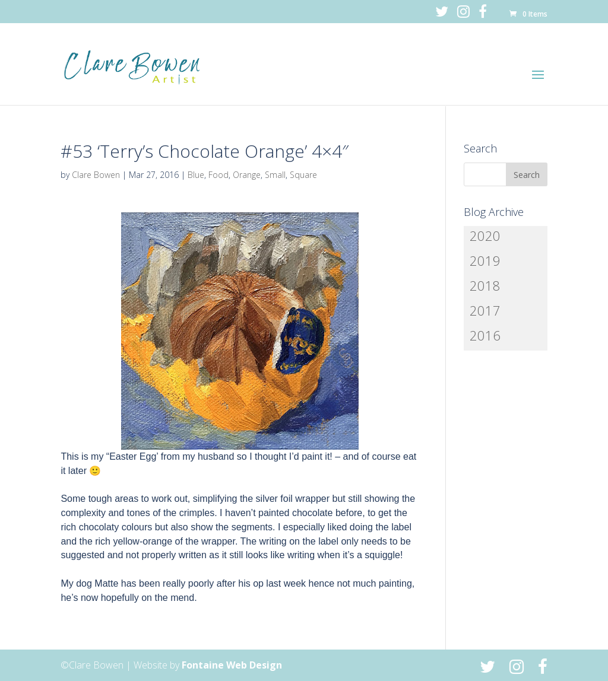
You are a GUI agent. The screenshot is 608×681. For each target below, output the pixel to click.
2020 (485, 235)
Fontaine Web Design (232, 665)
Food (218, 174)
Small (275, 174)
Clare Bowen (96, 174)
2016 (485, 335)
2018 (485, 285)
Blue (196, 174)
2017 (485, 310)
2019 (485, 260)
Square (303, 174)
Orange (247, 174)
